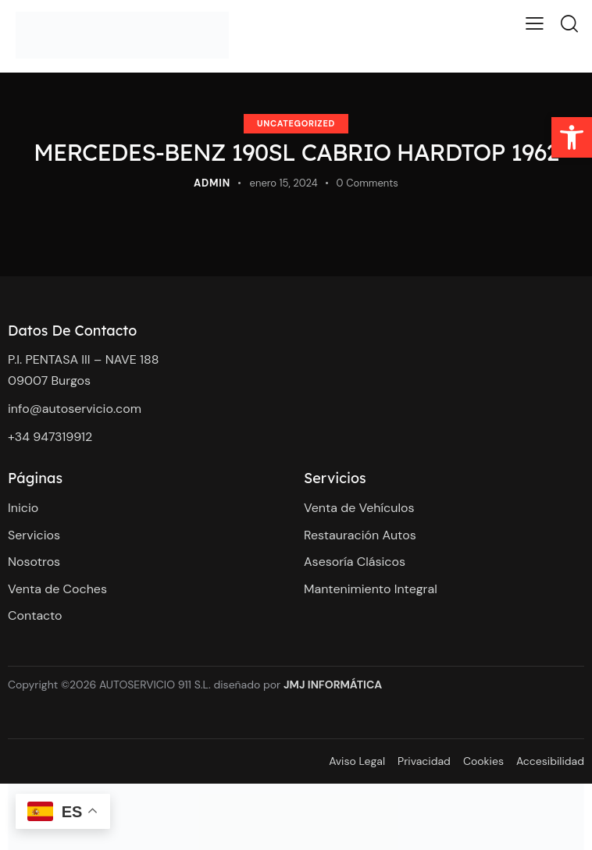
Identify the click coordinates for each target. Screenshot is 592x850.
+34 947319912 (52, 437)
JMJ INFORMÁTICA (333, 685)
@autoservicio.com (85, 408)
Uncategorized (296, 123)
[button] (571, 137)
